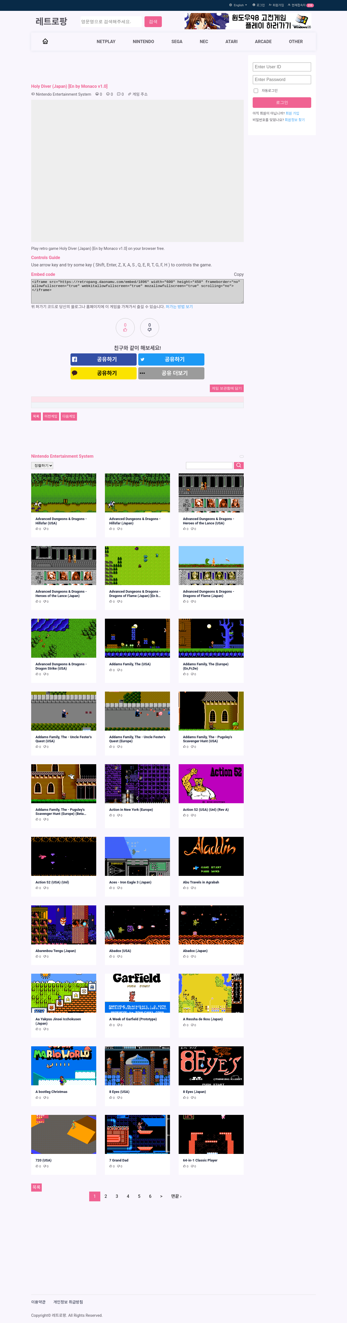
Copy (239, 274)
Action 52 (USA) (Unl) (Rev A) (206, 810)
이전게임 (50, 416)
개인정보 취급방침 (68, 1302)
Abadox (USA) (120, 951)
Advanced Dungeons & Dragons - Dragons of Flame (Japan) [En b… (135, 593)
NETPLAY (106, 41)
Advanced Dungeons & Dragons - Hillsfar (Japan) (134, 521)
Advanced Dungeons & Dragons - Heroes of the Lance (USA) (208, 521)
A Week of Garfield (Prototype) (133, 1019)
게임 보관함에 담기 (227, 388)
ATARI (232, 41)
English (241, 5)
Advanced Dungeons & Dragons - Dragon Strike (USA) (61, 666)
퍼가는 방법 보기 (179, 307)
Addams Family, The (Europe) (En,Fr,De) (206, 666)
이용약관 (38, 1302)
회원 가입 (292, 113)
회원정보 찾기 (295, 120)
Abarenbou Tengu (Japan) (56, 951)
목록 (36, 416)
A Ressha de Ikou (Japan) (203, 1019)
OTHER (296, 41)
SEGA (177, 41)
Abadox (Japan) (195, 951)
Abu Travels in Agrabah (201, 882)
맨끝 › (176, 1196)
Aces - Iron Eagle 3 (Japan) (130, 882)
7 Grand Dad (118, 1160)
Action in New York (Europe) (131, 810)
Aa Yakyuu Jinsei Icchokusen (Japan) (58, 1021)
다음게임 (68, 416)
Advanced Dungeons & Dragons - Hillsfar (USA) (61, 521)
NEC (204, 41)
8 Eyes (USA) (119, 1092)
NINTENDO (143, 41)
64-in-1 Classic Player (200, 1160)
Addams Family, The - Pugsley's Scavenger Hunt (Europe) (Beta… (61, 812)
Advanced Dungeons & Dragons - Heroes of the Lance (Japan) (61, 593)
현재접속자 (299, 5)
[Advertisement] (137, 67)
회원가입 (278, 5)
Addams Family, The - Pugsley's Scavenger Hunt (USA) (207, 739)
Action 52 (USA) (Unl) (52, 882)
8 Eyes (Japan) (194, 1092)
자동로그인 (266, 91)
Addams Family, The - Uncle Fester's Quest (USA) (64, 739)
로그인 (260, 5)
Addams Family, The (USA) (130, 664)
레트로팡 (52, 22)
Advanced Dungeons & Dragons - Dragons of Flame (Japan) (208, 593)
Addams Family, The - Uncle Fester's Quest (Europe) (137, 739)
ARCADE (263, 41)
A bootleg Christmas (52, 1092)
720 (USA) (44, 1160)
